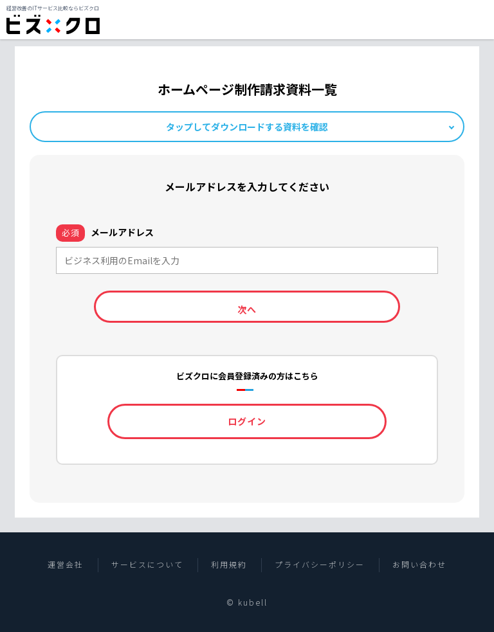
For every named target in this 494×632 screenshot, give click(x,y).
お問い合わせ (419, 564)
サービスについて (147, 564)
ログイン (247, 421)
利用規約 (229, 564)
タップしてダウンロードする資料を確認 (247, 126)
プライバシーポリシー (320, 564)
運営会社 (66, 564)
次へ (247, 309)
